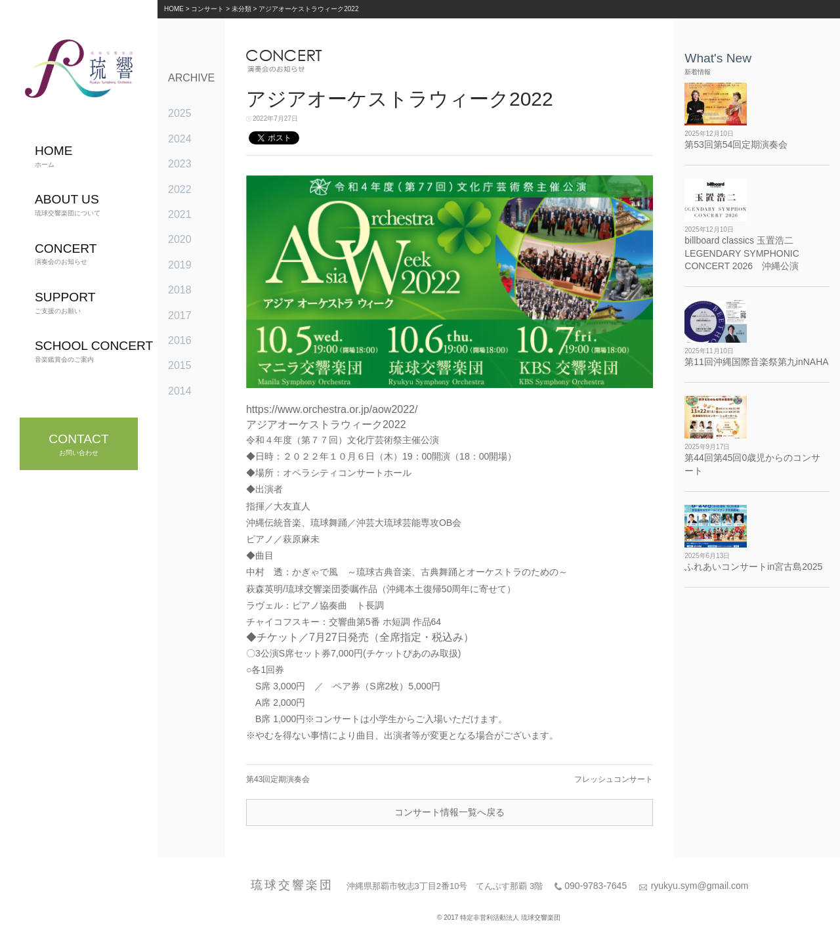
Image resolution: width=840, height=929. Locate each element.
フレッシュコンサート (613, 779)
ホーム (54, 156)
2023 (180, 163)
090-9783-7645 (595, 885)
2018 (180, 289)
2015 (180, 365)
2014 (180, 391)
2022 (180, 189)
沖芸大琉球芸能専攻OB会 (408, 522)
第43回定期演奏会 (278, 779)
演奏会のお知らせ (66, 254)
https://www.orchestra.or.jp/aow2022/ (331, 409)
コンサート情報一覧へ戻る (449, 812)
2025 (180, 113)
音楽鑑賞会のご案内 (94, 351)
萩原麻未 (301, 539)
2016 (180, 340)
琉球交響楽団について (67, 204)
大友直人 (292, 506)
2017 (180, 315)
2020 (180, 239)
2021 (180, 214)
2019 (180, 264)
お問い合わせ (78, 444)
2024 (180, 138)
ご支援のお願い (65, 302)
